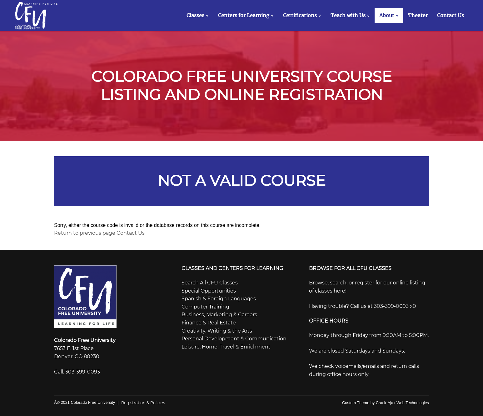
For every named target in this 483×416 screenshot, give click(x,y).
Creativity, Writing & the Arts (217, 331)
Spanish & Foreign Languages (219, 299)
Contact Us (131, 233)
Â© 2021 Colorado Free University (84, 402)
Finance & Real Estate (209, 323)
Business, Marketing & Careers (219, 315)
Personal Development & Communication (234, 339)
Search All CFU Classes (210, 283)
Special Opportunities (209, 291)
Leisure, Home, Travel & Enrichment (226, 347)
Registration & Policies (140, 402)
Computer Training (205, 307)
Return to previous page (84, 233)
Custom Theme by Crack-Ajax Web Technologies (385, 402)
